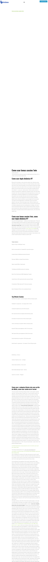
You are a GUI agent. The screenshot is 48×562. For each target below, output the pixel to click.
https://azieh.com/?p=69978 (31, 234)
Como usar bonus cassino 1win (18, 11)
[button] (24, 2)
